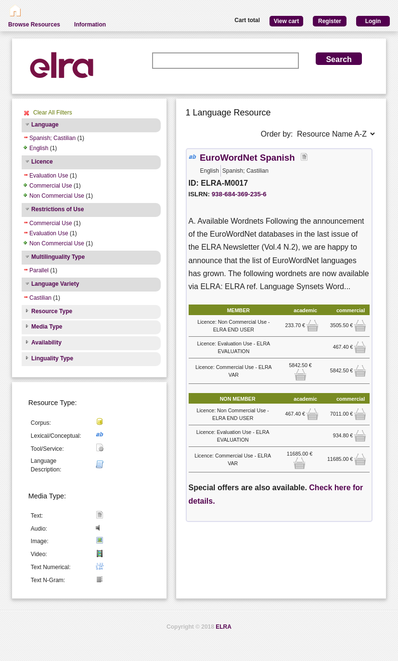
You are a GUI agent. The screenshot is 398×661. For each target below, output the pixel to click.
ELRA (223, 626)
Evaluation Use (48, 175)
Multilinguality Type (58, 257)
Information (90, 24)
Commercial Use (50, 185)
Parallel (39, 270)
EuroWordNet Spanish (247, 158)
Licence (42, 161)
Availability (46, 342)
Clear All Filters (52, 112)
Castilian (40, 297)
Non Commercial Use (56, 195)
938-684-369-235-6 (239, 194)
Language (45, 124)
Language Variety (55, 283)
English (38, 148)
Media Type (46, 326)
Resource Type (51, 311)
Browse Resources (34, 24)
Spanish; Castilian (52, 138)
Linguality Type (52, 358)
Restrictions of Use (57, 209)
